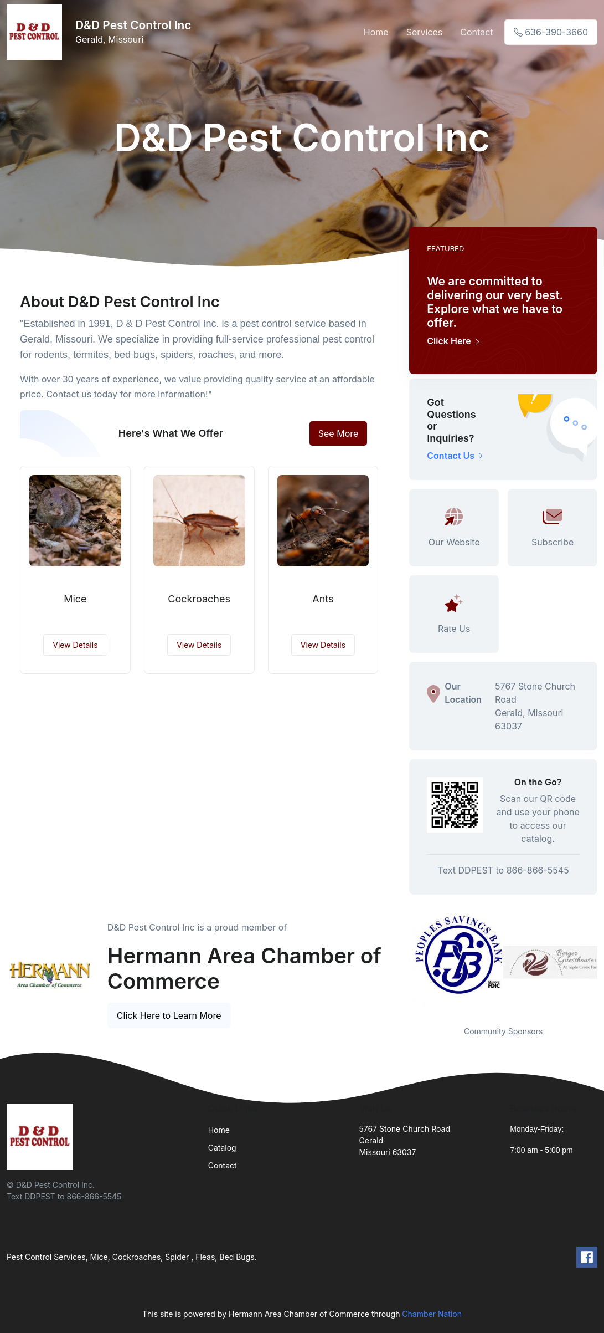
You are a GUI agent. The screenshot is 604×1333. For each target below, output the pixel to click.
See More (338, 433)
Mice (75, 599)
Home (376, 32)
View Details (75, 645)
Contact (476, 32)
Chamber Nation (432, 1314)
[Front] (36, 32)
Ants (322, 599)
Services (424, 32)
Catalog (222, 1147)
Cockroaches (199, 599)
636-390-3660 (551, 32)
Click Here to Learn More (169, 1015)
